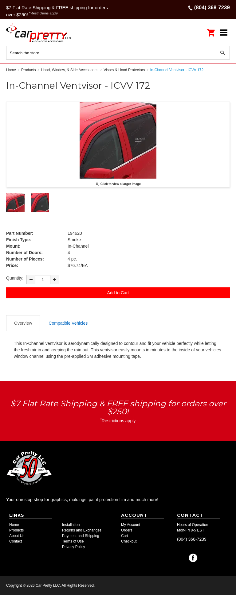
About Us (16, 536)
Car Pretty (46, 32)
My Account (130, 525)
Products (16, 530)
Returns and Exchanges (81, 530)
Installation (71, 525)
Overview (23, 323)
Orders (126, 530)
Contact (15, 541)
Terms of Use (73, 541)
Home (14, 525)
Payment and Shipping (80, 536)
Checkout (129, 541)
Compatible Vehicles (68, 323)
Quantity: (14, 278)
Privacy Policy (73, 547)
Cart (124, 536)
